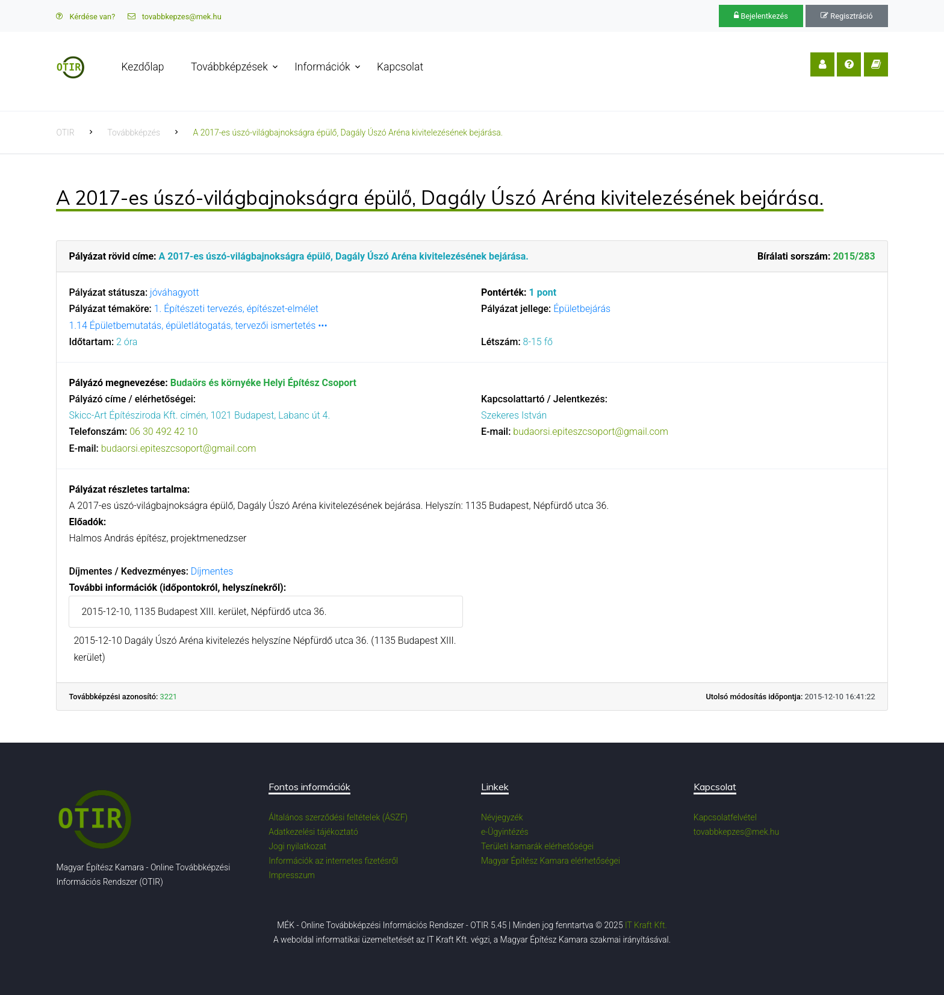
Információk (322, 67)
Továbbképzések (229, 67)
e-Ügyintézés (505, 832)
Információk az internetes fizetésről (333, 861)
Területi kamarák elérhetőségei (537, 846)
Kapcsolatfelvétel (725, 817)
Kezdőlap (142, 67)
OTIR (65, 132)
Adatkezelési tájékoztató (313, 832)
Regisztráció (846, 15)
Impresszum (292, 875)
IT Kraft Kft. (646, 925)
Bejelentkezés (761, 15)
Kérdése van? (85, 16)
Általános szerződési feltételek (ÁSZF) (338, 817)
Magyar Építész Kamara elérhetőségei (550, 861)
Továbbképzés (133, 132)
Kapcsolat (400, 67)
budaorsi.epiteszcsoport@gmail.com (178, 448)
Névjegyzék (502, 817)
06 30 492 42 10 (163, 431)
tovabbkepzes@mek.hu (175, 16)
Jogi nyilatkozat (297, 846)
